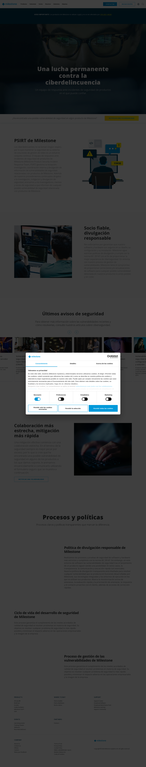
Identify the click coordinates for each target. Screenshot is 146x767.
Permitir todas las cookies (103, 408)
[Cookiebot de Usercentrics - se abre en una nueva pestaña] (109, 356)
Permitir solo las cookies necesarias (43, 408)
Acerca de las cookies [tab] (104, 363)
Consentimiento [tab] (41, 363)
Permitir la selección (73, 408)
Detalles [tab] (73, 363)
